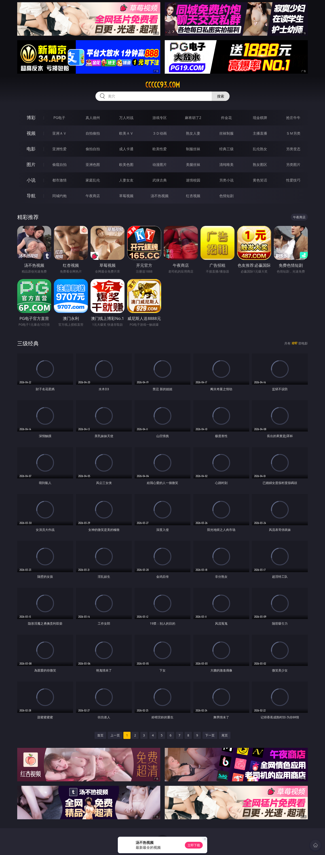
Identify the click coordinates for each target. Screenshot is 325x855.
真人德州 (93, 117)
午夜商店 (93, 195)
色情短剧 (226, 195)
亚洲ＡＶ (59, 133)
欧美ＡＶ (126, 133)
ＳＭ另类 (293, 133)
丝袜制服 (226, 133)
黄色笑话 (260, 180)
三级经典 (28, 343)
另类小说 (226, 180)
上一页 (115, 735)
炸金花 (226, 117)
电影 (31, 149)
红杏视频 (193, 195)
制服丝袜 (193, 148)
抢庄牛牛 (293, 117)
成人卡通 (126, 148)
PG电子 (59, 117)
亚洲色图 (93, 164)
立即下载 (194, 845)
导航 (31, 196)
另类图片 (293, 164)
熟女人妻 (193, 133)
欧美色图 (126, 164)
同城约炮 (59, 195)
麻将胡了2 (193, 117)
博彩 (31, 118)
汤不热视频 (160, 195)
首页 (100, 735)
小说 (31, 180)
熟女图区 (260, 164)
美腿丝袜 (193, 164)
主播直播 (260, 133)
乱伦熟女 (260, 148)
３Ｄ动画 (159, 133)
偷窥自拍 (59, 164)
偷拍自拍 (93, 148)
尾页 (225, 735)
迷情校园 (193, 180)
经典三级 (226, 148)
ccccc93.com (162, 84)
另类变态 (293, 148)
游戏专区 (159, 117)
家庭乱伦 (93, 180)
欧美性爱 (159, 148)
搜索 (220, 96)
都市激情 (59, 180)
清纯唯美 (226, 164)
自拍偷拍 (93, 133)
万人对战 (126, 117)
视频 (31, 133)
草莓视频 (126, 195)
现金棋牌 (260, 117)
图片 (31, 164)
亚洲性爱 (59, 148)
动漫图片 (159, 164)
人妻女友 (126, 180)
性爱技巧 (293, 180)
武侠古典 (159, 180)
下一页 (210, 735)
